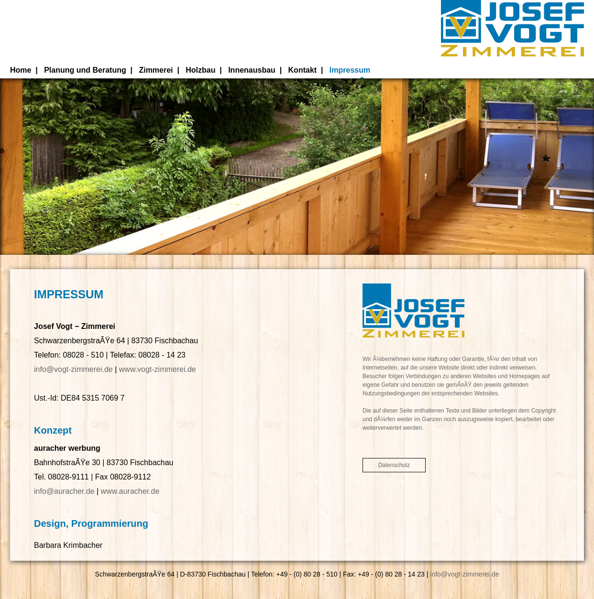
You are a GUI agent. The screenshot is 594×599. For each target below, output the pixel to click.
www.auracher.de (130, 491)
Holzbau (200, 70)
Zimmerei (156, 70)
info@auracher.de (64, 491)
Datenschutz (394, 465)
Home (20, 70)
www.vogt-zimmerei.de (157, 369)
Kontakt (302, 70)
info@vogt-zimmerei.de (73, 369)
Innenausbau (251, 70)
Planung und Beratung (85, 70)
